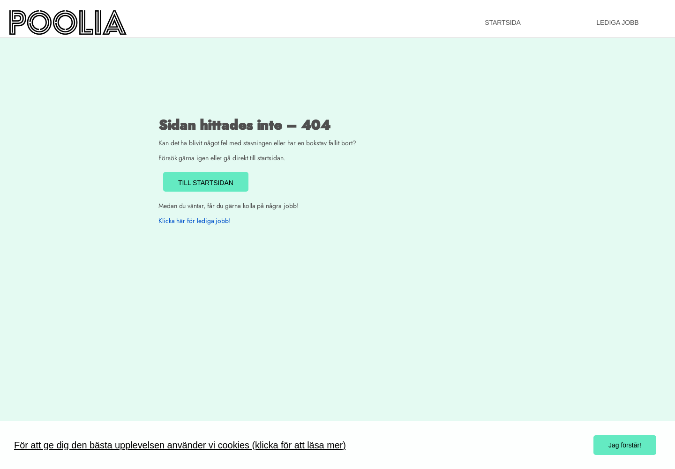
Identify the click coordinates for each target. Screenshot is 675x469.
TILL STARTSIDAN (205, 182)
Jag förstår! (624, 445)
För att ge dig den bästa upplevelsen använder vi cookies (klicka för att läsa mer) (180, 445)
